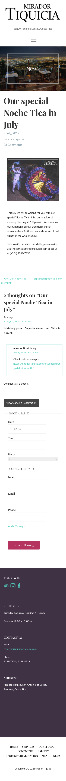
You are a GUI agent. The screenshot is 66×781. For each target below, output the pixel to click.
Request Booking (24, 545)
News (57, 756)
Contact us (25, 751)
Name (11, 477)
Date (11, 422)
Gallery (43, 751)
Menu (45, 756)
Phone (12, 510)
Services (28, 746)
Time (11, 438)
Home (14, 746)
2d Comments (13, 145)
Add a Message (16, 526)
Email (11, 493)
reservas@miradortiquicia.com (20, 648)
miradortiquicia (14, 139)
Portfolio (46, 746)
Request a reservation (22, 756)
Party (11, 454)
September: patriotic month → (49, 278)
